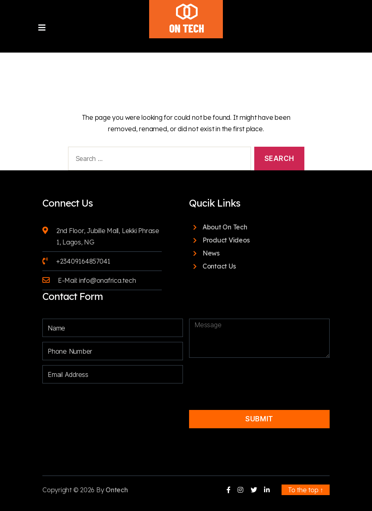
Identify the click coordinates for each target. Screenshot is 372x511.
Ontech (117, 490)
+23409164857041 (83, 261)
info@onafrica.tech (107, 280)
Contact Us (219, 266)
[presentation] (253, 377)
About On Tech (225, 227)
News (211, 253)
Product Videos (226, 240)
